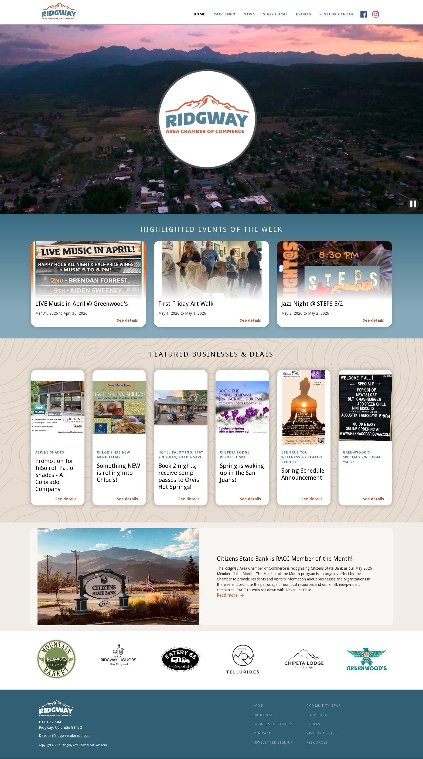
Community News (323, 706)
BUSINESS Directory (272, 724)
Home (200, 14)
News (249, 14)
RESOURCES (317, 742)
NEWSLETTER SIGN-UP (273, 742)
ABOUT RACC (264, 715)
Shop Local (275, 14)
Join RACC (262, 733)
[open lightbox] (58, 438)
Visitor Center (336, 14)
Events (303, 14)
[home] (59, 12)
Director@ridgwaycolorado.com (64, 735)
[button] (225, 14)
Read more (227, 595)
